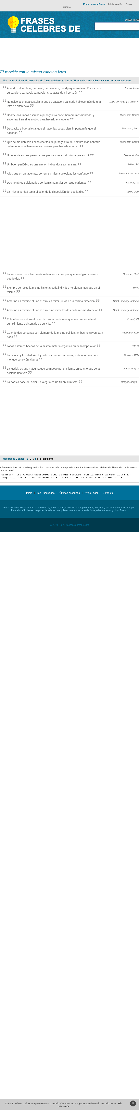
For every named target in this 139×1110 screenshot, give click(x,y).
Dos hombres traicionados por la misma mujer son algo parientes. (47, 182)
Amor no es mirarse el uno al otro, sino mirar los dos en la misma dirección (52, 310)
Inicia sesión (115, 4)
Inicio (29, 494)
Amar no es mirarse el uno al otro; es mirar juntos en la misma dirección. (51, 301)
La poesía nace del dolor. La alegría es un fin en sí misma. (42, 382)
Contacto (108, 494)
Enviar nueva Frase (94, 4)
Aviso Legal (91, 494)
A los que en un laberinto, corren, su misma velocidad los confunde (48, 173)
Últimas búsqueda (69, 494)
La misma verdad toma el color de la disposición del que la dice (45, 191)
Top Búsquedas (46, 494)
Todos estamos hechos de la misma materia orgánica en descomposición (51, 346)
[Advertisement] (98, 53)
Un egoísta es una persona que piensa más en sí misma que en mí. (48, 155)
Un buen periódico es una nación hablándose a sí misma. (42, 164)
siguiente (48, 458)
